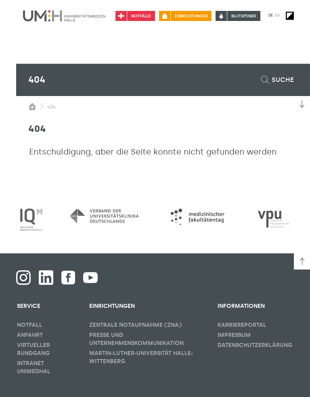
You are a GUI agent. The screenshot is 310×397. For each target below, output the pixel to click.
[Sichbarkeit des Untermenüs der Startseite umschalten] (32, 106)
